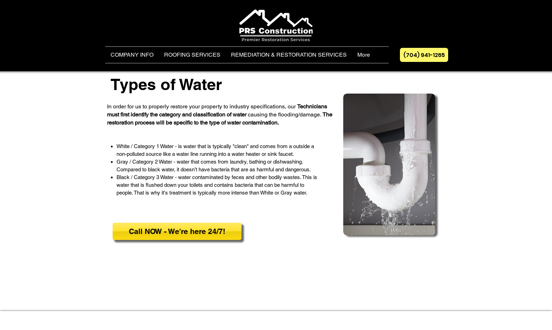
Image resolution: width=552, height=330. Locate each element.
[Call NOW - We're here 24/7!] (177, 231)
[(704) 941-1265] (424, 55)
